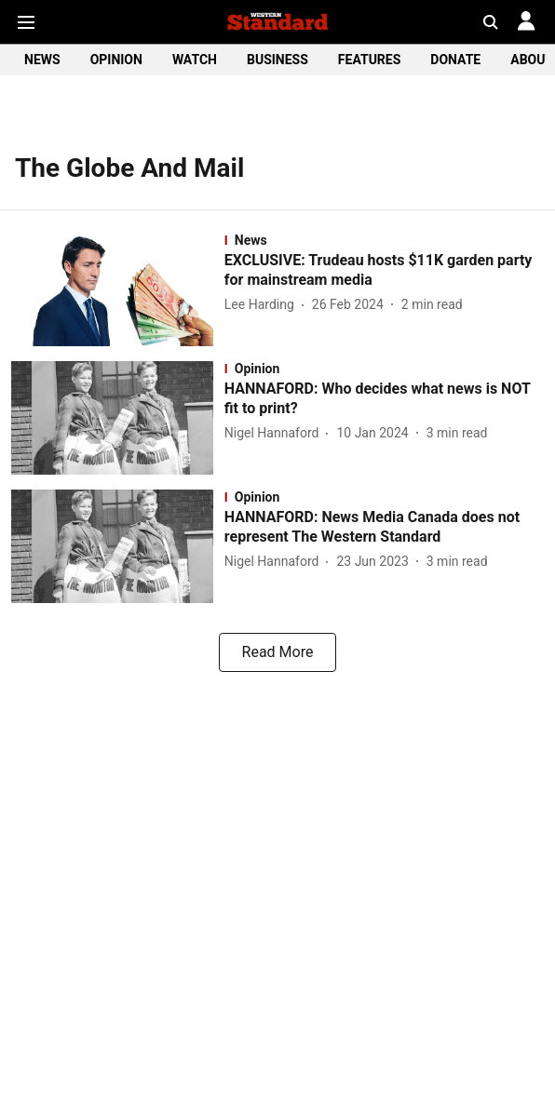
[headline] (384, 270)
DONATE (455, 59)
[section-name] (384, 240)
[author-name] (263, 305)
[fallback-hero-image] (117, 289)
